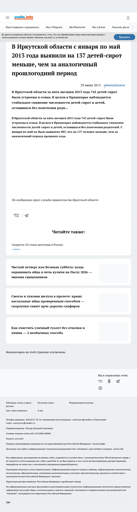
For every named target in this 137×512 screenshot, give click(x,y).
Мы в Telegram (54, 27)
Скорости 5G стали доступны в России (68, 247)
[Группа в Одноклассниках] (109, 381)
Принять (124, 37)
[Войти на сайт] (128, 17)
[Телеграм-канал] (118, 381)
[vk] (17, 215)
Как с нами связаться (16, 410)
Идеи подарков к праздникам (22, 27)
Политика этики (46, 402)
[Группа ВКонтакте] (100, 381)
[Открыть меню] (7, 17)
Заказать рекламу (122, 27)
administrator (114, 85)
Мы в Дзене (98, 27)
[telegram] (27, 215)
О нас (40, 410)
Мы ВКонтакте (77, 27)
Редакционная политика (81, 402)
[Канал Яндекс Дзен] (100, 388)
